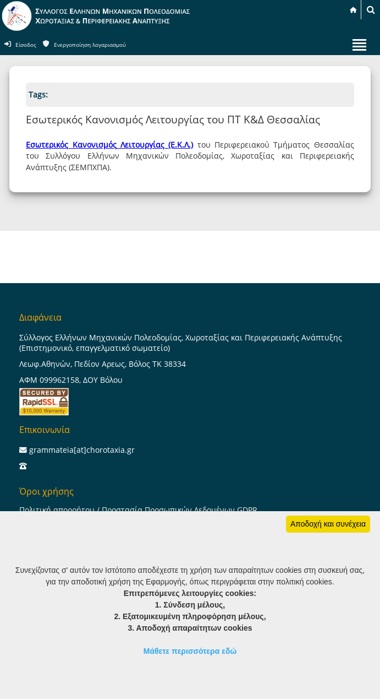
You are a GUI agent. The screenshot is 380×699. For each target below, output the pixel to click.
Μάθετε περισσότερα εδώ (190, 651)
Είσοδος (25, 44)
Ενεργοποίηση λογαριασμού (90, 44)
